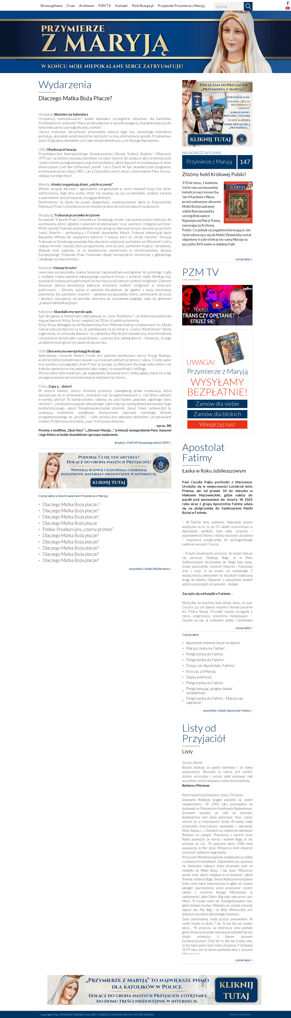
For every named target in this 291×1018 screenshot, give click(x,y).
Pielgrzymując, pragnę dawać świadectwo (209, 690)
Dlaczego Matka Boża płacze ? (71, 504)
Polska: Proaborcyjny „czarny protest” (77, 529)
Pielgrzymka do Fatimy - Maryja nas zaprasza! (214, 700)
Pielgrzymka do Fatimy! (205, 659)
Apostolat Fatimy (203, 452)
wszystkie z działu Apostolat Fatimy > (228, 710)
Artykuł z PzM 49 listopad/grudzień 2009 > (143, 442)
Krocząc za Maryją (200, 671)
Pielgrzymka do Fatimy (204, 654)
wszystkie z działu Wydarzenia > (150, 568)
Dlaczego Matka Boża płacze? (70, 510)
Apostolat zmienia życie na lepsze (213, 642)
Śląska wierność (199, 677)
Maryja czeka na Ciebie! (205, 648)
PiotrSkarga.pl (142, 6)
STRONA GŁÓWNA (240, 1014)
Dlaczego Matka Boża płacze (69, 523)
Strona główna (51, 6)
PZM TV (104, 6)
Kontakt (121, 6)
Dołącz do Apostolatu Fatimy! (210, 665)
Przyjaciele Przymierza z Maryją (181, 6)
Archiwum (86, 6)
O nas (70, 6)
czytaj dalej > (244, 259)
